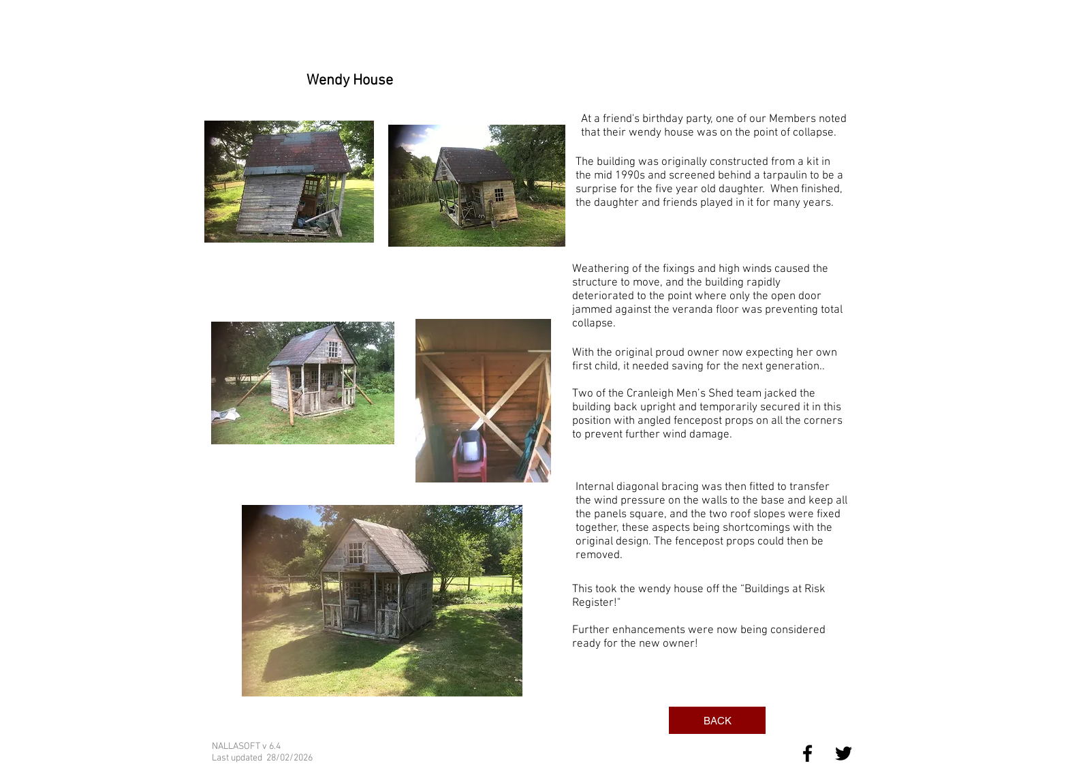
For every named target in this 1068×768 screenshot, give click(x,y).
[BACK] (717, 720)
